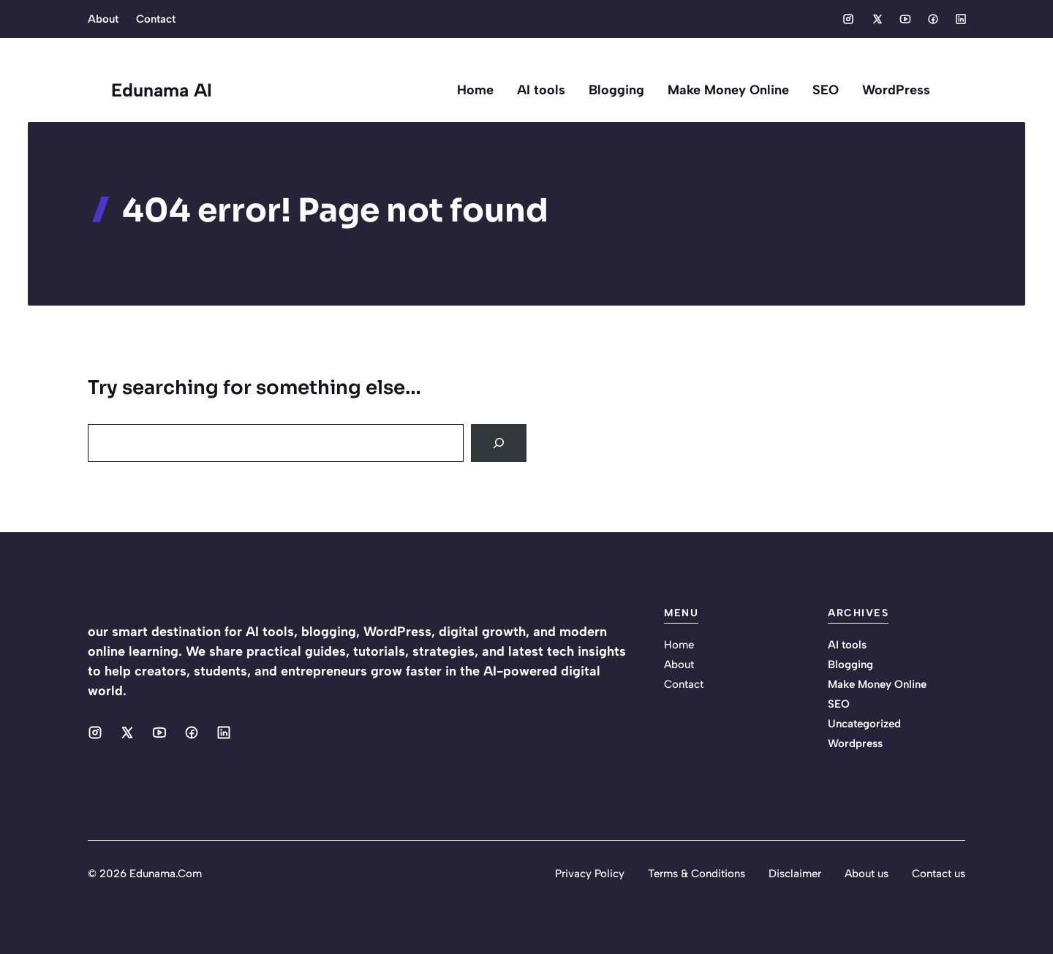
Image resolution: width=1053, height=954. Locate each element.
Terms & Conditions (696, 873)
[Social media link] (848, 19)
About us (866, 873)
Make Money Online (728, 90)
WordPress (896, 90)
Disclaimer (795, 873)
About (103, 19)
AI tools (541, 90)
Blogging (616, 90)
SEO (825, 90)
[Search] (498, 443)
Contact (156, 19)
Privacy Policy (589, 873)
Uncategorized (864, 723)
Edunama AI (161, 90)
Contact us (938, 873)
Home (475, 90)
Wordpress (855, 743)
